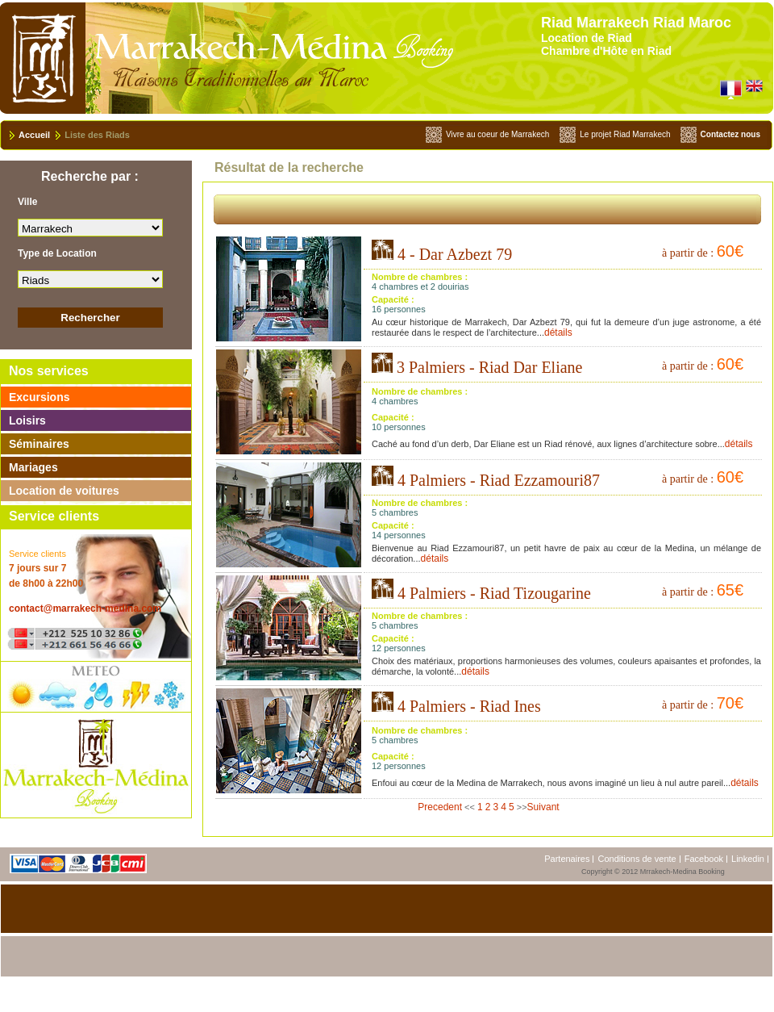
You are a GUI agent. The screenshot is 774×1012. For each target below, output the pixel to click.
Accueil (34, 135)
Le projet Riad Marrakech (625, 134)
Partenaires (566, 859)
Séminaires (39, 443)
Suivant (543, 807)
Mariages (33, 467)
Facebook (704, 859)
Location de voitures (64, 490)
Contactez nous (730, 134)
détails (558, 332)
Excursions (39, 397)
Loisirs (27, 420)
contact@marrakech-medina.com (85, 608)
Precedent (440, 807)
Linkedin (747, 859)
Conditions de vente (636, 859)
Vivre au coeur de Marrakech (497, 134)
